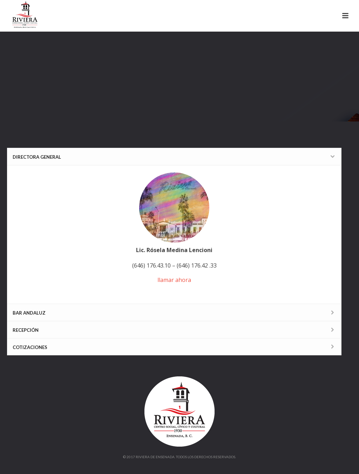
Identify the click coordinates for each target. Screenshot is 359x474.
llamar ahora (174, 280)
